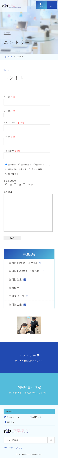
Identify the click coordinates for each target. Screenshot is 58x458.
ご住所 (27, 139)
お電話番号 (27, 153)
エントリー (10, 422)
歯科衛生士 (15, 279)
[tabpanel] (29, 325)
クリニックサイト (12, 417)
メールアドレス (27, 125)
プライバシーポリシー (14, 448)
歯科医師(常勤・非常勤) (23, 263)
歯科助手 (14, 288)
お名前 (27, 99)
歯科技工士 (15, 304)
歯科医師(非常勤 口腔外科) (25, 271)
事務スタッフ (17, 296)
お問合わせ (35, 417)
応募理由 (28, 211)
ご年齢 (9, 112)
